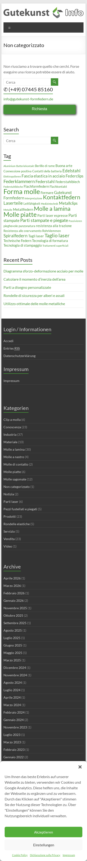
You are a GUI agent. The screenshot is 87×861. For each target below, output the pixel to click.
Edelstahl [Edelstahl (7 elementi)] (71, 170)
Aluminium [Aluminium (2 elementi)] (9, 165)
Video (7, 546)
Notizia (8, 494)
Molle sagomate (14, 479)
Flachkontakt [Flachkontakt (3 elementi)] (58, 186)
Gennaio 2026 (13, 600)
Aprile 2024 (12, 697)
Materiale (10, 442)
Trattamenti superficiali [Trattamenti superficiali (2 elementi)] (55, 245)
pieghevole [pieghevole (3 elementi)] (10, 226)
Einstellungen (43, 845)
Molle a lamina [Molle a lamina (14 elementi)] (52, 208)
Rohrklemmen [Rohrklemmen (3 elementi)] (51, 231)
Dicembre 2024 (14, 668)
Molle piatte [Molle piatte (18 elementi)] (20, 214)
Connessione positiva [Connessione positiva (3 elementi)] (17, 171)
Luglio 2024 (11, 690)
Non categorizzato (16, 487)
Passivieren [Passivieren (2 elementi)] (75, 220)
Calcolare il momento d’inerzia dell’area (34, 279)
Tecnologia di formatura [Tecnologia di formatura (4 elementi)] (50, 240)
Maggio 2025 (12, 653)
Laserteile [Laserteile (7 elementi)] (13, 203)
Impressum (69, 855)
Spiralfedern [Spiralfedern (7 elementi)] (15, 235)
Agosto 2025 (12, 630)
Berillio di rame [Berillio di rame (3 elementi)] (45, 166)
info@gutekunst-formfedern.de (28, 99)
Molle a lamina (14, 449)
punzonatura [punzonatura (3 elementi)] (27, 226)
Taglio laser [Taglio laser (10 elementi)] (57, 235)
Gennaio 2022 (13, 757)
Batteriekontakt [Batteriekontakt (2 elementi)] (25, 165)
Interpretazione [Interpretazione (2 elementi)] (33, 198)
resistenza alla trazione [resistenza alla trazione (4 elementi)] (54, 226)
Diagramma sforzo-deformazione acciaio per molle (43, 271)
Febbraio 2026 (14, 593)
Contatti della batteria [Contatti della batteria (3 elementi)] (47, 171)
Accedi (8, 341)
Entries (11, 348)
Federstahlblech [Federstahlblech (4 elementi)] (67, 182)
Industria (9, 434)
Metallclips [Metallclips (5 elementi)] (68, 203)
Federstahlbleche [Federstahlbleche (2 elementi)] (13, 186)
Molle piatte (12, 472)
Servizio (9, 531)
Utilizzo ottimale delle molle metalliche (34, 303)
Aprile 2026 (12, 578)
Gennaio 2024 (13, 720)
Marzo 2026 (12, 586)
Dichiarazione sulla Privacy (45, 855)
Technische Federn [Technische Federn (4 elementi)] (17, 240)
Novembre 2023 (15, 727)
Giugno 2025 (12, 645)
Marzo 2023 (12, 742)
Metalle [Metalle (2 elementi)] (7, 209)
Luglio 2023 (11, 735)
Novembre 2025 (15, 608)
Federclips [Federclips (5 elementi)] (74, 176)
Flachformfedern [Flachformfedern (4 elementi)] (36, 186)
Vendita (9, 539)
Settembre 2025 (14, 623)
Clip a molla (12, 420)
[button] (80, 767)
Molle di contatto (15, 464)
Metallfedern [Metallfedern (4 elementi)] (23, 209)
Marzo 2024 (12, 705)
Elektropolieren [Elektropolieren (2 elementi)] (12, 176)
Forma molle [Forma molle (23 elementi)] (21, 191)
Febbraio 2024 (14, 712)
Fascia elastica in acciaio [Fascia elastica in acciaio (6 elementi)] (43, 175)
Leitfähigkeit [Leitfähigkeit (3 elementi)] (31, 203)
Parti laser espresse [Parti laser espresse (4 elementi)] (52, 215)
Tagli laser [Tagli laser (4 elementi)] (36, 236)
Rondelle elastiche (16, 524)
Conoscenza (12, 427)
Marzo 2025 (12, 660)
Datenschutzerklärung (19, 356)
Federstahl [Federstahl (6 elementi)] (45, 181)
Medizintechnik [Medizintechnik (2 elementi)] (49, 203)
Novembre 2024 (15, 675)
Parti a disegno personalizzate (27, 287)
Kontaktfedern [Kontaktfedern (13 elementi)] (61, 197)
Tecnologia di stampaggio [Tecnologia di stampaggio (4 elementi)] (22, 245)
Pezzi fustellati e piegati (20, 509)
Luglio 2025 (11, 638)
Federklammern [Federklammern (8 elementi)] (19, 181)
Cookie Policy (20, 855)
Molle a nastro (13, 457)
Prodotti (9, 516)
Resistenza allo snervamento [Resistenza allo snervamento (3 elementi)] (22, 231)
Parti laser (10, 502)
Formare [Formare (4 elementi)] (47, 193)
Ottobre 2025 (13, 615)
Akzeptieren (43, 832)
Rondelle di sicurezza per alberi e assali (33, 295)
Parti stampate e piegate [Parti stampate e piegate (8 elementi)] (44, 220)
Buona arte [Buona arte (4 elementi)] (63, 165)
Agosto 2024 (12, 682)
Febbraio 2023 (14, 750)
